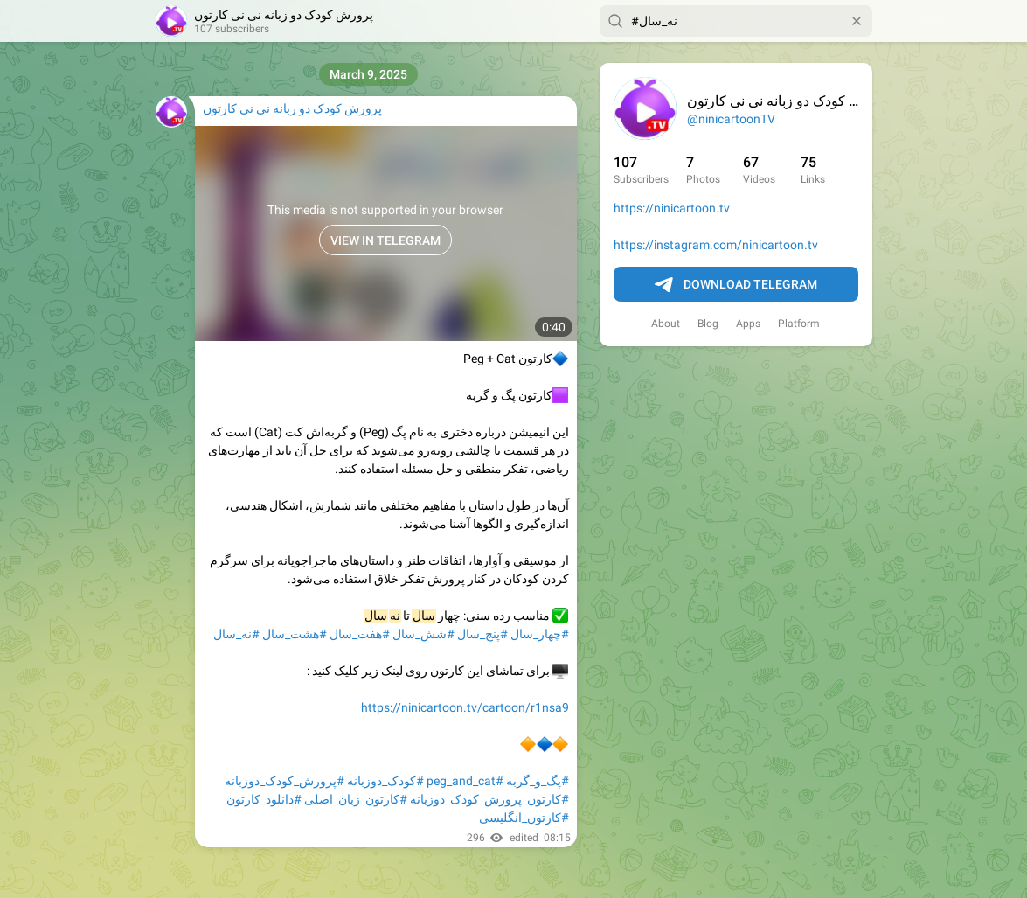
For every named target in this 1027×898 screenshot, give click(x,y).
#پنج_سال (482, 634)
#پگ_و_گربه (537, 781)
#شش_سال (423, 634)
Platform (799, 323)
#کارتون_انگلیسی (524, 818)
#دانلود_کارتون (264, 799)
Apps (748, 323)
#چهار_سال (539, 634)
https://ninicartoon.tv (672, 208)
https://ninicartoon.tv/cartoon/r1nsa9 (465, 707)
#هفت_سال (360, 634)
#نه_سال (236, 634)
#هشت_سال (294, 634)
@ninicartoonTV (731, 119)
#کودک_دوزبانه (385, 781)
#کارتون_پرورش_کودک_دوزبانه (489, 799)
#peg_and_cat (465, 781)
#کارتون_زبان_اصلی (355, 799)
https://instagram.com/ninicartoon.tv (716, 245)
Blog (707, 323)
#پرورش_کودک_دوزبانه (284, 781)
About (665, 323)
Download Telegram (736, 285)
